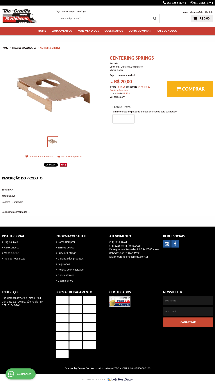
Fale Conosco (167, 30)
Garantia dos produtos (71, 258)
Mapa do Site (196, 12)
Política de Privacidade (70, 269)
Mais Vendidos (88, 30)
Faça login (81, 11)
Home (185, 12)
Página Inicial (11, 242)
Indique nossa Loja (14, 258)
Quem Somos (114, 30)
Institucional (13, 236)
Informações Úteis (71, 236)
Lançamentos (62, 30)
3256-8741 (176, 2)
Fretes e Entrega (67, 253)
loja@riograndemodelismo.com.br (128, 256)
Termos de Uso (66, 247)
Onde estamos (66, 275)
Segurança (64, 264)
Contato (209, 12)
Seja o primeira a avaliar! (122, 75)
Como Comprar (140, 30)
